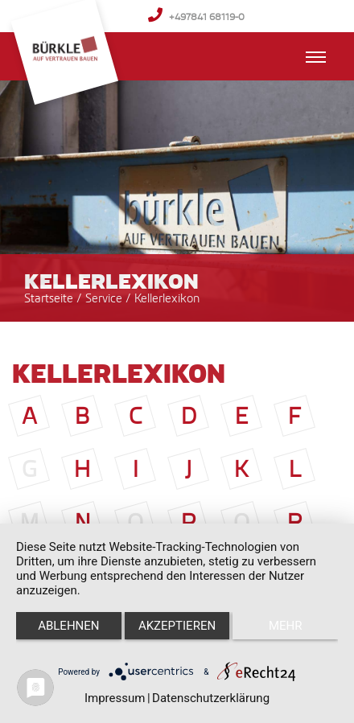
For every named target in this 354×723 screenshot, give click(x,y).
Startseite (48, 298)
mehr (286, 625)
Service (105, 298)
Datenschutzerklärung (211, 698)
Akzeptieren (177, 625)
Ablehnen (68, 625)
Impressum (114, 698)
